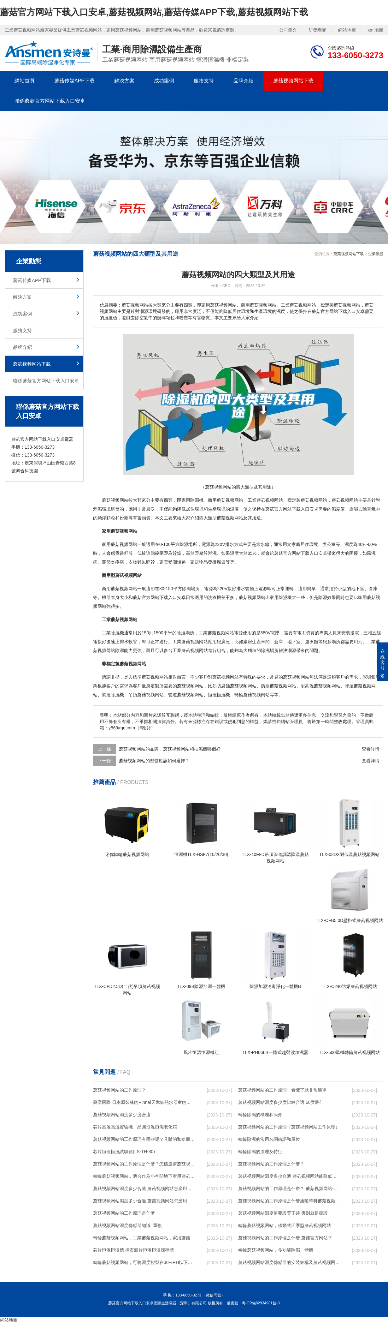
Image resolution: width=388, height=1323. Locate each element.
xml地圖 (375, 30)
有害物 (139, 517)
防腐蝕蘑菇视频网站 (236, 685)
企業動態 (375, 254)
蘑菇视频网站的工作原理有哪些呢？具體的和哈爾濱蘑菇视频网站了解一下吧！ (144, 1139)
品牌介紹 (243, 80)
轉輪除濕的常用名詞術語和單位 (269, 1139)
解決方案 (124, 80)
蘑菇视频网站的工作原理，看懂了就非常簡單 (282, 1090)
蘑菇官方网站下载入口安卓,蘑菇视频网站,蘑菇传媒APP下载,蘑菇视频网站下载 (154, 12)
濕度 (234, 509)
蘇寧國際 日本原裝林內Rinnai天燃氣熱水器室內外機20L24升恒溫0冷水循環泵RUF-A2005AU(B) (144, 1102)
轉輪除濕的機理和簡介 (260, 1114)
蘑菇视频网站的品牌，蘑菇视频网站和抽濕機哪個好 (169, 748)
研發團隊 (317, 30)
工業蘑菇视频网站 (265, 500)
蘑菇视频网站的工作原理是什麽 (124, 1213)
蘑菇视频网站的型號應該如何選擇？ (154, 760)
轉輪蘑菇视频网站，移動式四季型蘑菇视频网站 (284, 1225)
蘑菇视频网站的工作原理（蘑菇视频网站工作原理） (289, 1126)
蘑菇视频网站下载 (293, 80)
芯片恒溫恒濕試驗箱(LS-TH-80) (124, 1151)
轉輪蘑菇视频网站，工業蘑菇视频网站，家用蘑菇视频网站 (144, 1237)
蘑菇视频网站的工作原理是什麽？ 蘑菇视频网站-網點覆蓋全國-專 (289, 1188)
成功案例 (164, 80)
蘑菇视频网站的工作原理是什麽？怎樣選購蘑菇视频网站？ (144, 1163)
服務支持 (204, 80)
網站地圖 (347, 30)
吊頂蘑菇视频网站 (146, 694)
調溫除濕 (111, 694)
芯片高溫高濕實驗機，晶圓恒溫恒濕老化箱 (135, 1126)
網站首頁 (25, 80)
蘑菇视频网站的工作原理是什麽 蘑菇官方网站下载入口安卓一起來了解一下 (289, 1237)
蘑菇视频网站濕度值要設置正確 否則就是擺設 (283, 1213)
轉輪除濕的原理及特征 (260, 1151)
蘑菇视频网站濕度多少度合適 (121, 1114)
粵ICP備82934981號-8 (261, 1303)
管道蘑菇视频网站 (185, 694)
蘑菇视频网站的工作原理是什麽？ (271, 1163)
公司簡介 (288, 30)
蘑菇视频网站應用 (199, 641)
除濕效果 (327, 597)
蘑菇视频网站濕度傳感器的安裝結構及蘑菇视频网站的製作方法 (289, 1262)
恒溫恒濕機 (219, 694)
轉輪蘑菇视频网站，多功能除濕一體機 (275, 1250)
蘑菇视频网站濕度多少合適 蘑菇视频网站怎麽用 (140, 1200)
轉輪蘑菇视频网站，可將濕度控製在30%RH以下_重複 (144, 1262)
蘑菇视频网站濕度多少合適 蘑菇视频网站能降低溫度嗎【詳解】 (289, 1176)
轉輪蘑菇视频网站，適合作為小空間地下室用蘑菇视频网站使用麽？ (144, 1176)
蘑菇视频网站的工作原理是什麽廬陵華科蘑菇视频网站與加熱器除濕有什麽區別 (289, 1200)
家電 (163, 562)
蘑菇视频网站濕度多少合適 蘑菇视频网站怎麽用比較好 (144, 1188)
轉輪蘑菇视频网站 (252, 694)
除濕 (194, 500)
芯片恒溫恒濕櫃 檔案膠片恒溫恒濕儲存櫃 (133, 1250)
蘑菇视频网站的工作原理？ (119, 1090)
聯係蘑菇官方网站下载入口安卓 (50, 101)
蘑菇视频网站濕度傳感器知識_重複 (127, 1225)
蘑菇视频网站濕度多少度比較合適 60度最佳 (281, 1102)
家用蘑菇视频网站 (119, 544)
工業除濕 (111, 632)
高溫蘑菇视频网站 (322, 685)
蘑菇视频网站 (115, 500)
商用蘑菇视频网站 (225, 500)
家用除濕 (278, 597)
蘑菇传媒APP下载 (74, 80)
